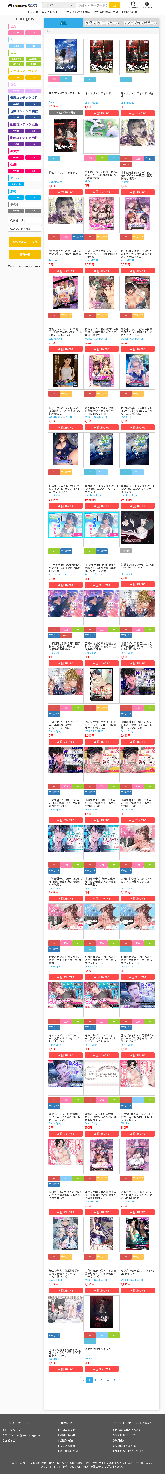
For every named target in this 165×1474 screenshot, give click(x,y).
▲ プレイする (137, 113)
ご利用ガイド (66, 1430)
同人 (13, 53)
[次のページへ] (120, 1380)
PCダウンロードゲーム (102, 23)
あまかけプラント (58, 574)
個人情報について (124, 1435)
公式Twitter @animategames (23, 1435)
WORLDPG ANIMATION (96, 338)
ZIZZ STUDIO (127, 573)
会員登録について (69, 1451)
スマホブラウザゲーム (140, 23)
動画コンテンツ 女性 (24, 124)
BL (12, 39)
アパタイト (126, 416)
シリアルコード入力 (25, 242)
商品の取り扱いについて (128, 1451)
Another (125, 181)
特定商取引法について (127, 1430)
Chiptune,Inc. (91, 102)
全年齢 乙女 (16, 59)
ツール (14, 177)
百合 (13, 84)
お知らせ (9, 1440)
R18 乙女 (16, 64)
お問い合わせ (66, 1435)
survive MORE (91, 260)
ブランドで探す (20, 228)
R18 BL (33, 64)
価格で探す (18, 220)
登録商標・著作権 (124, 1445)
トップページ (11, 1430)
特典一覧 (25, 254)
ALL (63, 22)
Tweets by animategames (24, 266)
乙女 (13, 26)
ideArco (89, 181)
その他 (14, 204)
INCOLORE (54, 1358)
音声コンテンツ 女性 (24, 97)
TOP (49, 30)
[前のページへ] (83, 1380)
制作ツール (16, 184)
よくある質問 (66, 1445)
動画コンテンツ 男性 (24, 138)
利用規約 (119, 1440)
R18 (33, 32)
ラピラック (54, 652)
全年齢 (16, 32)
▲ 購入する (101, 113)
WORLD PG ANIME (94, 731)
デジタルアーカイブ (23, 71)
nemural (89, 1358)
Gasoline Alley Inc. (94, 495)
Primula (53, 102)
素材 (13, 191)
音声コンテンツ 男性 (24, 111)
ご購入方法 (65, 1440)
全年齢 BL (33, 59)
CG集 (13, 164)
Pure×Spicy (127, 652)
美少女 (14, 151)
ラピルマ (125, 1123)
